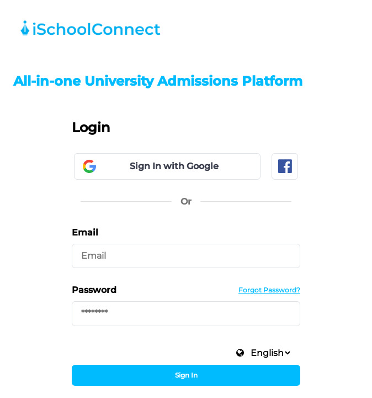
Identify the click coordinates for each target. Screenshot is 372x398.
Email (85, 232)
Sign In (186, 375)
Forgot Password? (269, 290)
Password (94, 290)
